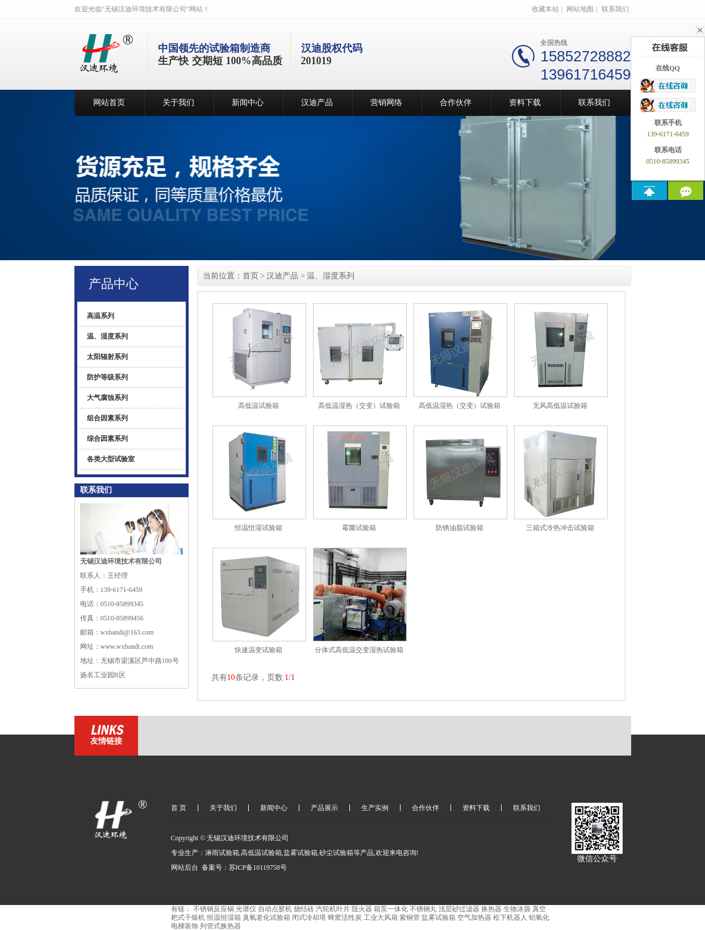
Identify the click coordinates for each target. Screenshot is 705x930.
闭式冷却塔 (309, 917)
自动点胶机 (275, 909)
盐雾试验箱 (300, 853)
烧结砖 (304, 909)
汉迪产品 (317, 102)
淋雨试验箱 (222, 853)
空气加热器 (474, 917)
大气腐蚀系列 (107, 398)
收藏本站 (545, 9)
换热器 (491, 909)
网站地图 (580, 9)
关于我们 (178, 102)
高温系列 (100, 316)
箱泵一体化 (391, 909)
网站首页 (109, 102)
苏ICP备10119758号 (258, 867)
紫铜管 (409, 917)
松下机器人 (510, 917)
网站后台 (184, 867)
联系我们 (615, 9)
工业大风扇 (381, 917)
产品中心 (114, 284)
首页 (250, 276)
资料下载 (525, 102)
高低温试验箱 (261, 853)
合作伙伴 (456, 102)
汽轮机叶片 (333, 909)
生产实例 (375, 807)
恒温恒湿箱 (224, 917)
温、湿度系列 (107, 336)
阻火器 (362, 909)
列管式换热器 (220, 926)
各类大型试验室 (111, 459)
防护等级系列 (107, 377)
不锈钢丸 (423, 909)
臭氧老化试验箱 (266, 917)
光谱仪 (246, 909)
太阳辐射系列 (107, 357)
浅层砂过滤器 (459, 909)
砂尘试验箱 (336, 853)
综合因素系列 (107, 439)
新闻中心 (248, 102)
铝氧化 (539, 917)
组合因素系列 (107, 418)
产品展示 (324, 807)
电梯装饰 (184, 926)
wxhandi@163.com (127, 632)
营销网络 (386, 102)
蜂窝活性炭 (345, 917)
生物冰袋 (517, 909)
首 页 (178, 807)
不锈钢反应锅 (213, 909)
